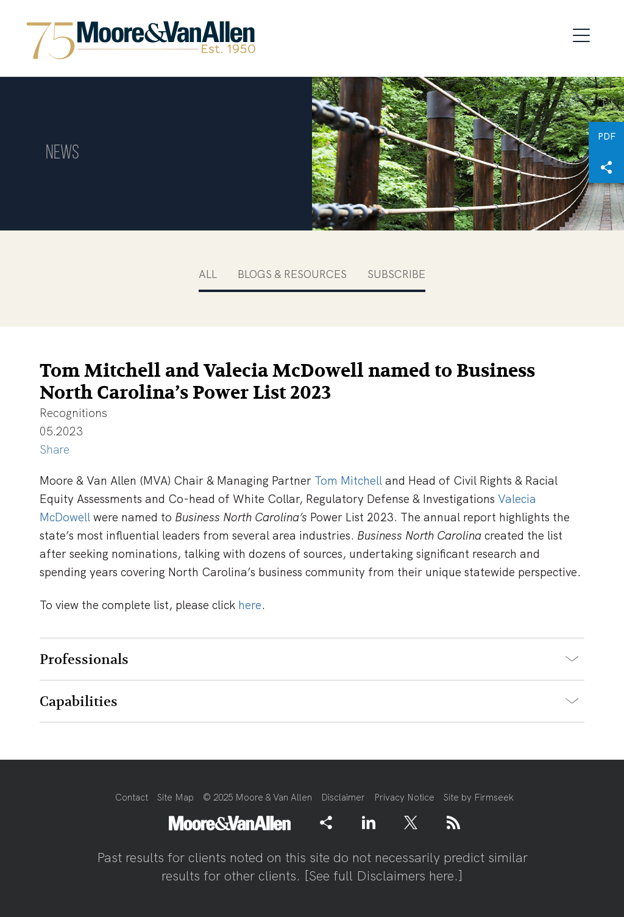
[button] (606, 167)
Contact (131, 797)
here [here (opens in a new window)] (249, 605)
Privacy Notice (404, 797)
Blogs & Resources (292, 274)
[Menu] (585, 33)
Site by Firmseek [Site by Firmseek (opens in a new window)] (479, 797)
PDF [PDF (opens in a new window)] (606, 136)
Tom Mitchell (348, 480)
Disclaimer (343, 797)
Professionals (84, 659)
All (208, 274)
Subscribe (396, 274)
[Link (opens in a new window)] (368, 822)
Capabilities (79, 701)
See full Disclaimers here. (383, 876)
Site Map (175, 797)
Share (54, 449)
